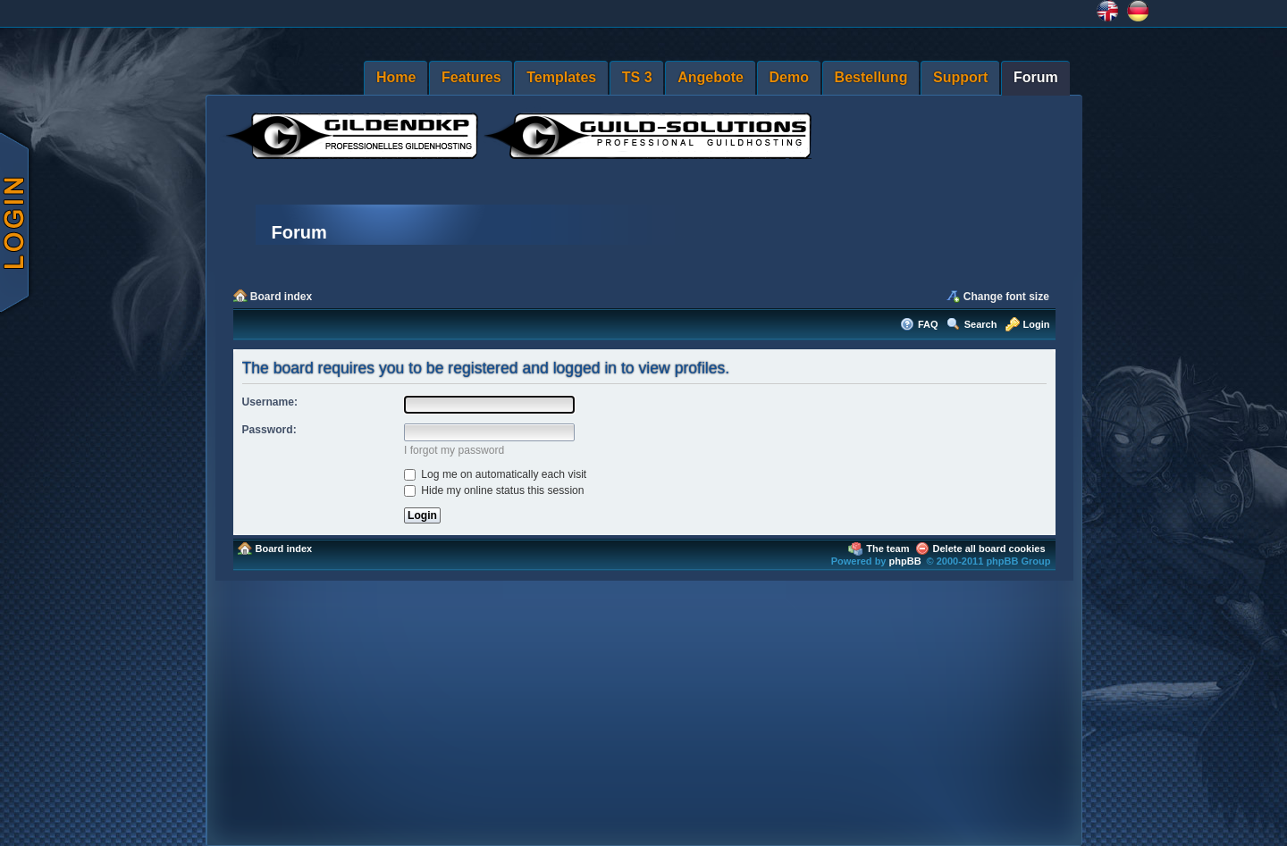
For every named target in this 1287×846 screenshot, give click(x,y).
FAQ (928, 324)
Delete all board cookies (989, 548)
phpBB (905, 561)
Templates (561, 77)
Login (1036, 324)
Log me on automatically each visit (495, 474)
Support (960, 77)
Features (471, 77)
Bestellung (871, 77)
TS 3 (637, 77)
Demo (789, 77)
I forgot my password (454, 450)
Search (980, 324)
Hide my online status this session (494, 490)
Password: (269, 429)
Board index (281, 296)
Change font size (1006, 296)
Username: (270, 402)
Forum (1036, 77)
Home (396, 77)
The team (887, 548)
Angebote (710, 77)
